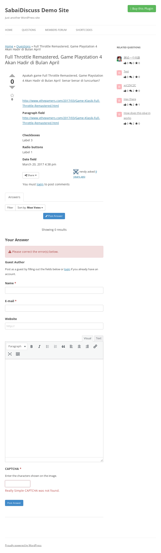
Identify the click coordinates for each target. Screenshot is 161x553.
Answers (14, 197)
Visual (87, 338)
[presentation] (16, 346)
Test (126, 71)
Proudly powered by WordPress (23, 545)
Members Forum (56, 30)
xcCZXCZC (130, 85)
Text (98, 338)
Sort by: (30, 207)
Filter (10, 207)
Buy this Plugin (141, 8)
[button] (16, 346)
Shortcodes (84, 30)
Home (9, 30)
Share (31, 175)
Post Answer (54, 216)
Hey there (130, 99)
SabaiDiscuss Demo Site (37, 10)
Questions (29, 30)
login (40, 184)
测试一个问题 (132, 57)
